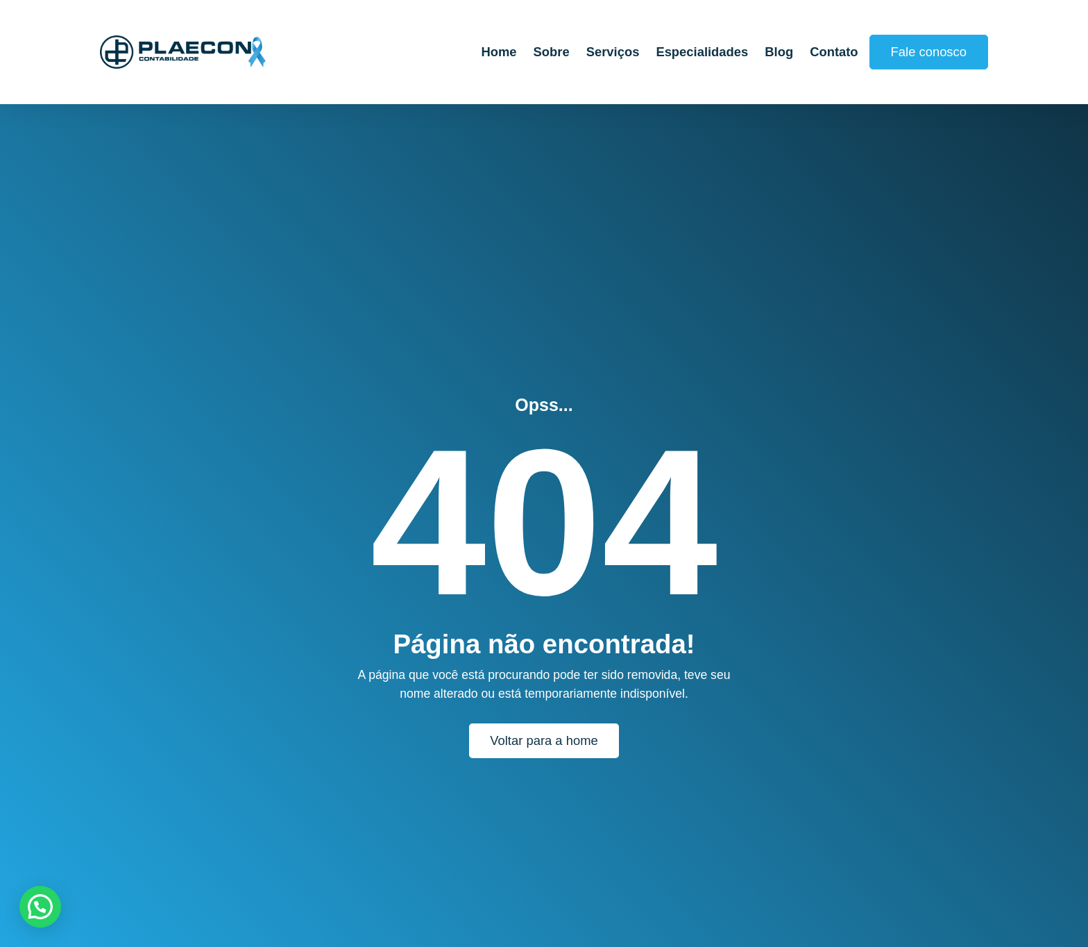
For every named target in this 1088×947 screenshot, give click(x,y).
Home (498, 51)
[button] (40, 907)
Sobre (552, 51)
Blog (779, 51)
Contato (834, 51)
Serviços (613, 51)
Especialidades (702, 51)
